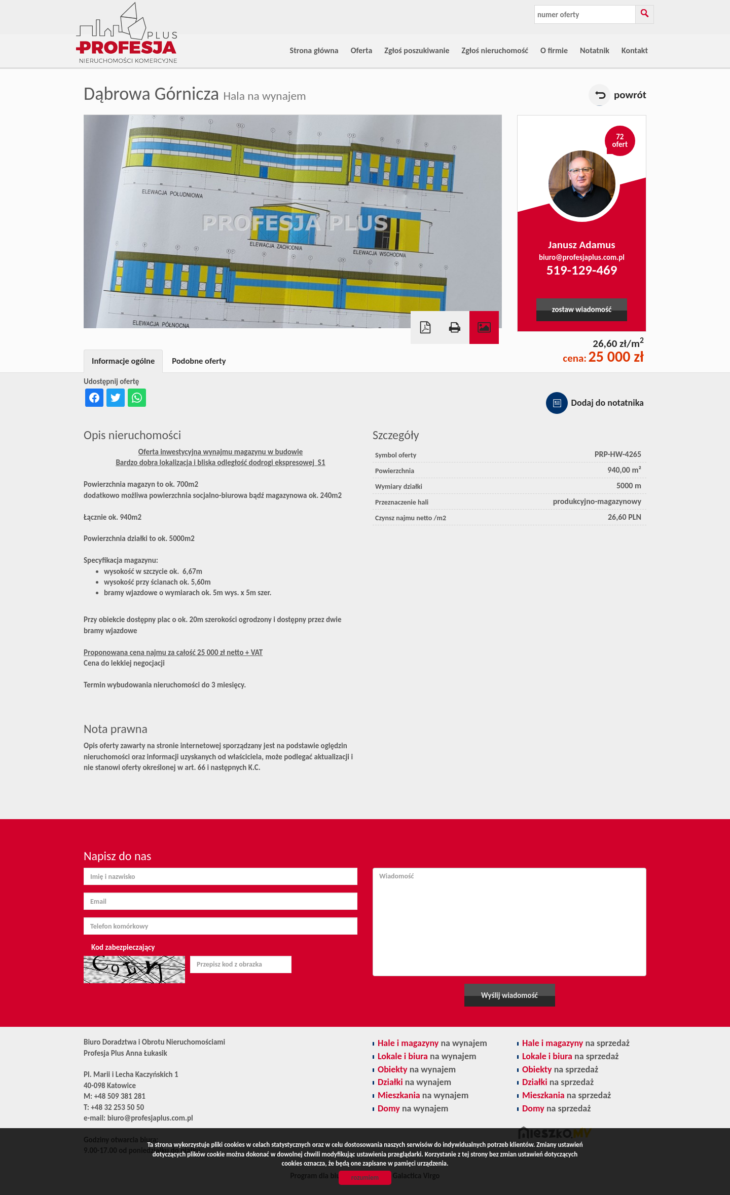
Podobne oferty (199, 361)
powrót (630, 94)
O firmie (554, 50)
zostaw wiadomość (581, 309)
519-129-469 (581, 269)
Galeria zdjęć (484, 327)
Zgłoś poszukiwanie (416, 50)
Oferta (362, 50)
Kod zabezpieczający (123, 947)
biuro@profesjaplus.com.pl (582, 257)
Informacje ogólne (123, 361)
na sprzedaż (576, 1043)
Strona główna (314, 50)
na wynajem (432, 1043)
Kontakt (635, 50)
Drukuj (454, 327)
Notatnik (594, 50)
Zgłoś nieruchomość (495, 50)
